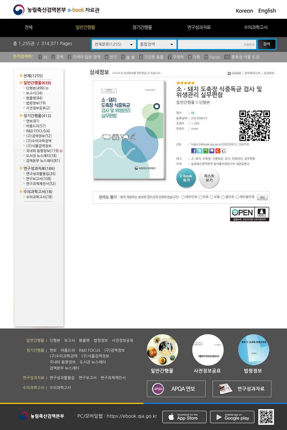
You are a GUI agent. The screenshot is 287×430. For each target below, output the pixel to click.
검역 (59, 57)
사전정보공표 (38, 108)
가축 (196, 57)
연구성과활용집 (41, 174)
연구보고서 (38, 179)
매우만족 (191, 197)
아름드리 (36, 126)
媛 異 (130, 57)
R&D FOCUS (38, 131)
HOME (236, 73)
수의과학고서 (255, 27)
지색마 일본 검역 (86, 57)
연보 (32, 121)
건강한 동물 (154, 57)
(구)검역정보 (39, 136)
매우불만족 (247, 197)
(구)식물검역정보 (38, 146)
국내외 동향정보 (44, 151)
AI (45, 57)
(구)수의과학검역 (38, 141)
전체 (28, 27)
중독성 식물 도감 (245, 57)
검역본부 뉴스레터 (43, 161)
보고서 (34, 93)
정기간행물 (142, 27)
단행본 (37, 88)
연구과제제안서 (41, 184)
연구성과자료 (199, 27)
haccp (214, 57)
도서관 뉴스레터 (41, 156)
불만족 (229, 197)
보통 (217, 197)
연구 (113, 57)
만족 (206, 197)
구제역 (178, 57)
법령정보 (36, 103)
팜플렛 (34, 98)
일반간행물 (85, 27)
